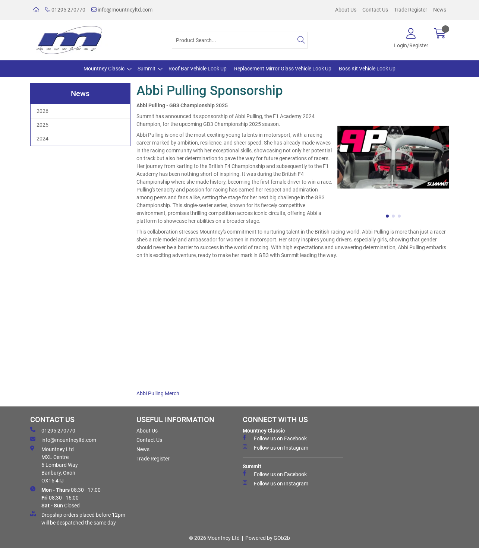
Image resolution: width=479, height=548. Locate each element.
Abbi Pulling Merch (157, 393)
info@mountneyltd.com (121, 10)
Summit (146, 69)
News (439, 10)
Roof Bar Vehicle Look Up (197, 69)
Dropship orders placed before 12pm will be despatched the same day (77, 518)
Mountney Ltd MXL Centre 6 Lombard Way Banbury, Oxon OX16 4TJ (54, 465)
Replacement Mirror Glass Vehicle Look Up (282, 69)
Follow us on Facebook (275, 438)
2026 (42, 111)
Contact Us (375, 10)
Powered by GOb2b (267, 538)
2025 (42, 125)
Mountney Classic (104, 69)
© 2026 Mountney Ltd (214, 538)
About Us (345, 10)
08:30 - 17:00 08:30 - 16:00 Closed (65, 497)
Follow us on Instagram (275, 447)
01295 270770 (65, 10)
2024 (42, 139)
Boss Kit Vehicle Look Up (367, 69)
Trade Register (410, 10)
